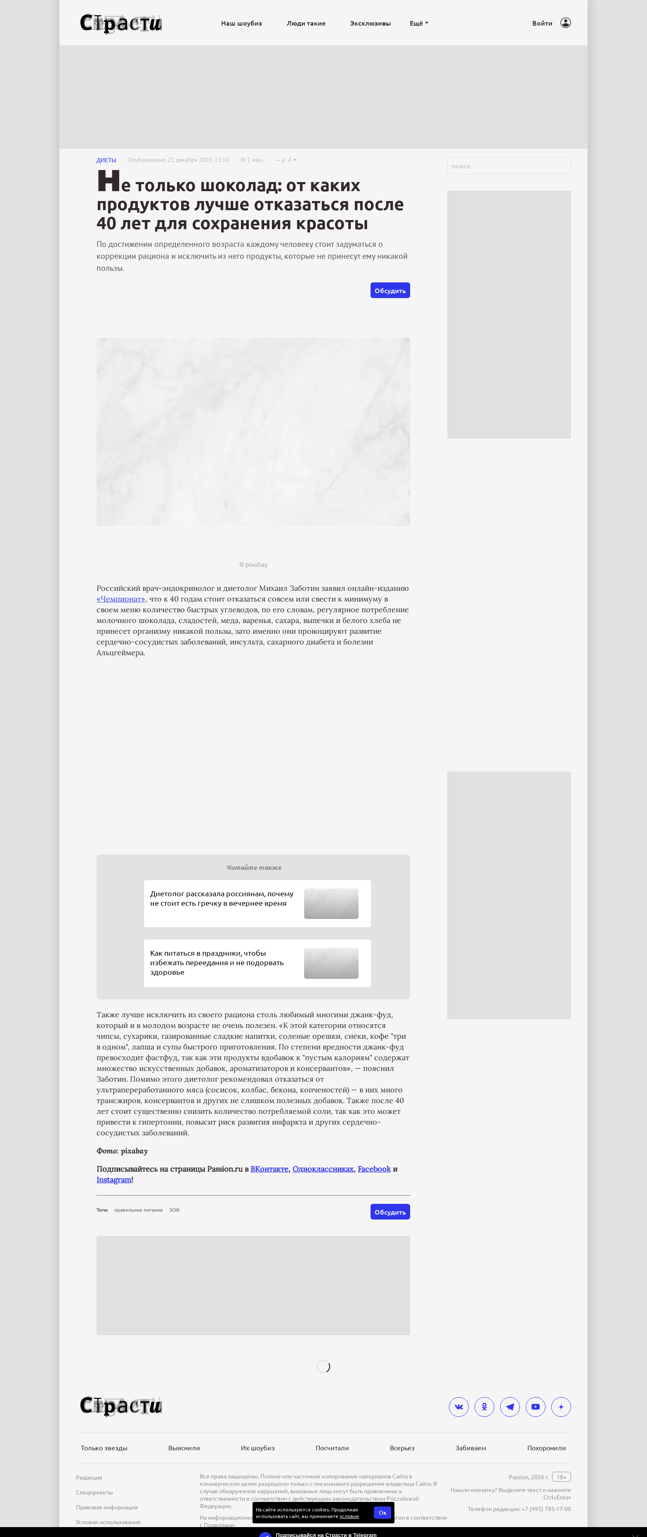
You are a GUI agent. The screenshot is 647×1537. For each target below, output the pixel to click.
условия (349, 1516)
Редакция (89, 1477)
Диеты (106, 160)
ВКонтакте (269, 1169)
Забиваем (471, 1447)
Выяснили (184, 1447)
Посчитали (332, 1447)
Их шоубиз (258, 1447)
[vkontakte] (459, 1407)
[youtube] (535, 1407)
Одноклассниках (323, 1169)
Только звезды (104, 1447)
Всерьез (402, 1447)
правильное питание (138, 1209)
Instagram (114, 1179)
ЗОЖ (174, 1209)
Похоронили (546, 1447)
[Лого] (121, 22)
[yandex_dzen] (561, 1407)
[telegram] (510, 1407)
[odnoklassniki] (484, 1407)
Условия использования (108, 1521)
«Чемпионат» (121, 599)
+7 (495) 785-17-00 (546, 1508)
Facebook (374, 1169)
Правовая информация (107, 1507)
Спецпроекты (94, 1492)
